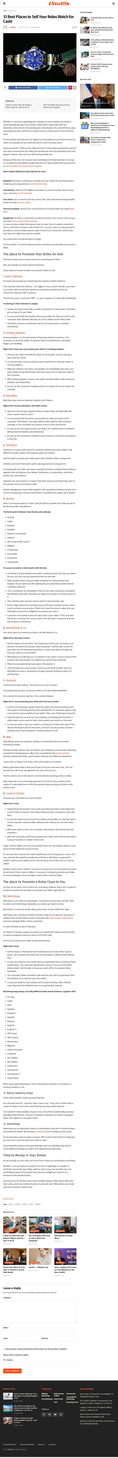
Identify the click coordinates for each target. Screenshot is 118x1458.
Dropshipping (47, 1400)
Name (6, 1328)
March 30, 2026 (34, 1270)
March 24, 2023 (95, 23)
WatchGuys (13, 896)
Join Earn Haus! (24, 202)
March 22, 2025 (86, 106)
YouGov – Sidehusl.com (38, 1267)
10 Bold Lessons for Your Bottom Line (95, 103)
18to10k (58, 4)
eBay (9, 736)
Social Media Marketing (71, 1399)
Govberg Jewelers (15, 332)
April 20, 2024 (23, 27)
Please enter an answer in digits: (16, 1356)
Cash (11, 1204)
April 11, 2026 (7, 1244)
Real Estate (58, 1400)
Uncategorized (72, 1403)
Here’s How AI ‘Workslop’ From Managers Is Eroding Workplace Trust (26, 1397)
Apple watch (61, 753)
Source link (8, 1199)
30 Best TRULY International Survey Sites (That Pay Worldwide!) (101, 66)
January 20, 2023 (96, 59)
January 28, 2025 (96, 35)
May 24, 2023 (95, 47)
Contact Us (52, 1445)
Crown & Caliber (15, 793)
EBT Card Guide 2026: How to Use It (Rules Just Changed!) (39, 1238)
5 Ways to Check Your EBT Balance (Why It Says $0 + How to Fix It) (14, 1238)
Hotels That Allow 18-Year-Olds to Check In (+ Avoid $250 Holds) (14, 1269)
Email (6, 1339)
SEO (55, 1403)
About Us (41, 1445)
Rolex (25, 1204)
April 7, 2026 (58, 1241)
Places (17, 1204)
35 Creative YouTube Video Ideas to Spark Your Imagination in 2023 (101, 140)
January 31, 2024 (96, 71)
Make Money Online (59, 1396)
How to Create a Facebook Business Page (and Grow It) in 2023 (102, 54)
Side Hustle (12, 11)
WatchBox (11, 395)
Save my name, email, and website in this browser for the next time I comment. (36, 1350)
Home (5, 11)
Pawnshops (41, 1132)
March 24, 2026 (59, 1275)
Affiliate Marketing (46, 1396)
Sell (31, 1204)
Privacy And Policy (9, 1445)
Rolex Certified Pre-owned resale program (23, 166)
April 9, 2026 (33, 1244)
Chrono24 (10, 680)
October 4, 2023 (96, 145)
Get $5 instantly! (25, 193)
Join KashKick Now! (39, 184)
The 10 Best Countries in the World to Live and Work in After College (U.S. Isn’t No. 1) (25, 1409)
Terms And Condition (27, 1445)
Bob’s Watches (14, 276)
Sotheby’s (11, 445)
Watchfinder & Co (16, 627)
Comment (7, 1298)
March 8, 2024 (95, 133)
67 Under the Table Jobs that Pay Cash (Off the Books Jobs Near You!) (102, 30)
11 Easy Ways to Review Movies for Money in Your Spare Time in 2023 (102, 42)
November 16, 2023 (97, 118)
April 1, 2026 (7, 1275)
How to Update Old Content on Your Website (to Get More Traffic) (66, 1269)
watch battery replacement (61, 918)
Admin (13, 27)
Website (45, 1339)
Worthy (10, 498)
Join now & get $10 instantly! (25, 221)
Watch (37, 1204)
